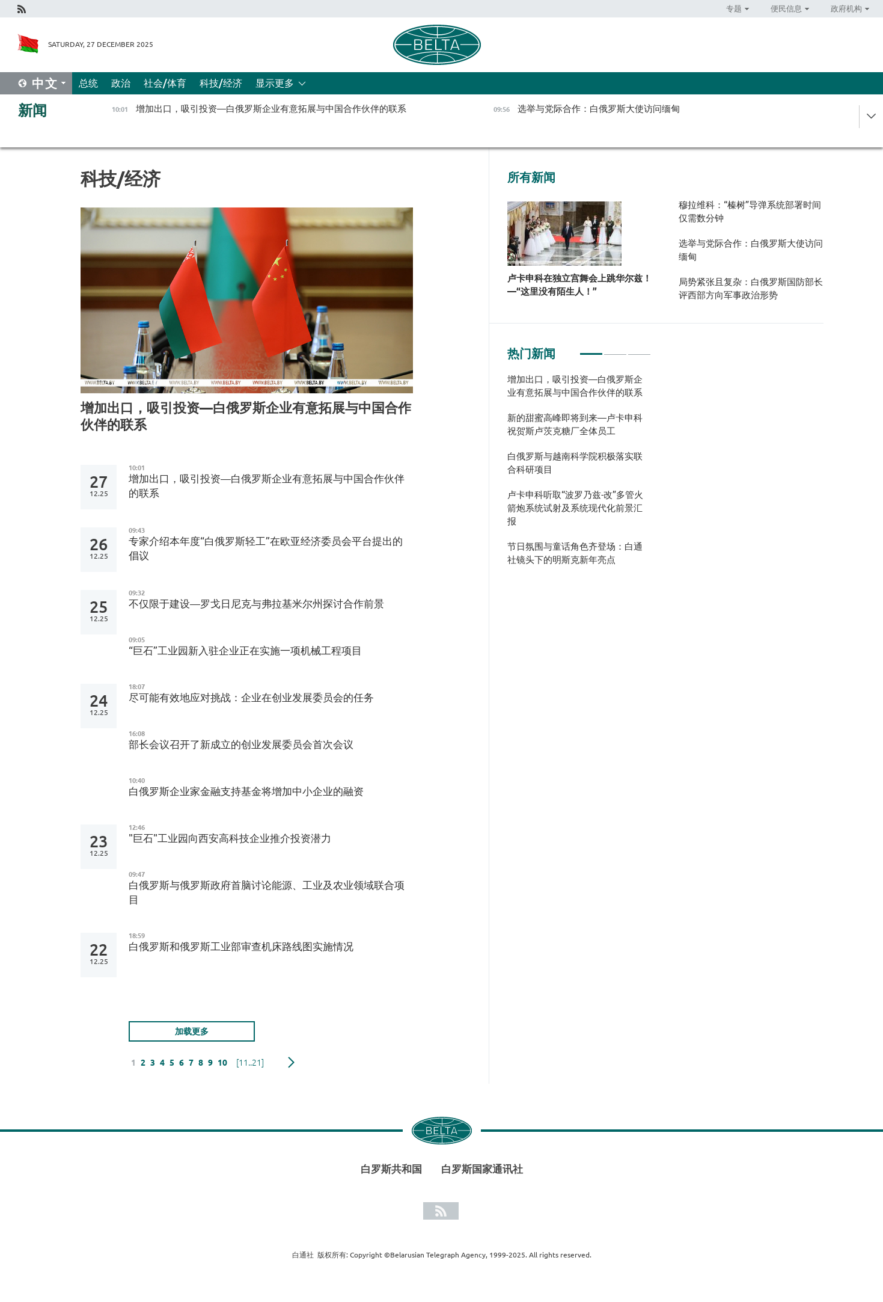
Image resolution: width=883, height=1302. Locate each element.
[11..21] (250, 1062)
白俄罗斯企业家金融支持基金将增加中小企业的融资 (246, 791)
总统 (88, 83)
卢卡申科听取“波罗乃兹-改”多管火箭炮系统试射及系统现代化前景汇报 (575, 508)
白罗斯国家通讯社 (482, 1169)
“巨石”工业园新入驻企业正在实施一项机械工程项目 (245, 650)
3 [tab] (639, 349)
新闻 (32, 110)
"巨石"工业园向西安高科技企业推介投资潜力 (230, 838)
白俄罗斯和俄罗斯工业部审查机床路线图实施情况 (241, 946)
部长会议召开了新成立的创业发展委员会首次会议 (241, 744)
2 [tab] (615, 349)
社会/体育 (165, 83)
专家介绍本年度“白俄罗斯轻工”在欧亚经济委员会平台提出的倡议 (266, 548)
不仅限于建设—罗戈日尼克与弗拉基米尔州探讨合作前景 (256, 603)
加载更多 (192, 1031)
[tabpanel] (579, 476)
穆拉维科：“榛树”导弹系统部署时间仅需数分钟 (750, 211)
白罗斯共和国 (391, 1169)
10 (222, 1062)
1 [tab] (591, 349)
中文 (45, 83)
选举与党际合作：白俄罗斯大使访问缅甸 (751, 250)
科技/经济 (221, 83)
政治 (120, 83)
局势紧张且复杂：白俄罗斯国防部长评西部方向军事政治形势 (751, 288)
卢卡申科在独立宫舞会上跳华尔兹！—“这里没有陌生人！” (579, 284)
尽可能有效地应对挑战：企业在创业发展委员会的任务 (251, 697)
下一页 (291, 1063)
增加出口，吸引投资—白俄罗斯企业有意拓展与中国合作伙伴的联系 (246, 416)
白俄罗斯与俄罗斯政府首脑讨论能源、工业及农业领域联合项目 (267, 892)
